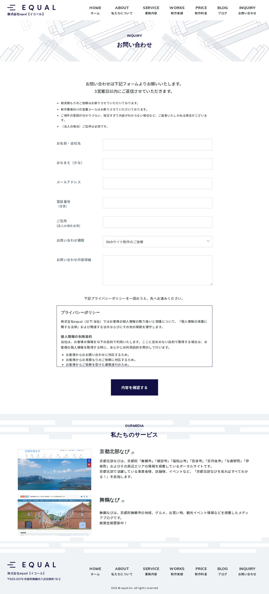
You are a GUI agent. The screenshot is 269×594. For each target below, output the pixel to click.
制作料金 (201, 10)
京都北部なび (115, 451)
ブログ (222, 10)
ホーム (95, 10)
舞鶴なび (110, 500)
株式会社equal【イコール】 (31, 10)
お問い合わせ (247, 10)
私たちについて (122, 10)
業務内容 (151, 10)
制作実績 (177, 10)
